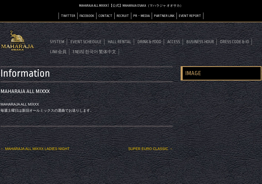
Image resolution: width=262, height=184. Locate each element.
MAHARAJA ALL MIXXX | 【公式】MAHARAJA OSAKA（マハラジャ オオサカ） (131, 5)
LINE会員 (58, 52)
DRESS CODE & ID (234, 42)
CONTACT (105, 16)
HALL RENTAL (119, 42)
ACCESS (173, 42)
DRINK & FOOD (149, 42)
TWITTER (68, 16)
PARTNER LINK (164, 16)
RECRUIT (123, 16)
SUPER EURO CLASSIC (150, 149)
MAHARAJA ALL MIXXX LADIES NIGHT (35, 149)
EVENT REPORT (190, 16)
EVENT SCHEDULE (86, 42)
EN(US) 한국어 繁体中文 (94, 52)
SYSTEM (57, 42)
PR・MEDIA (141, 16)
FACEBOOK (87, 16)
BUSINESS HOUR (200, 42)
